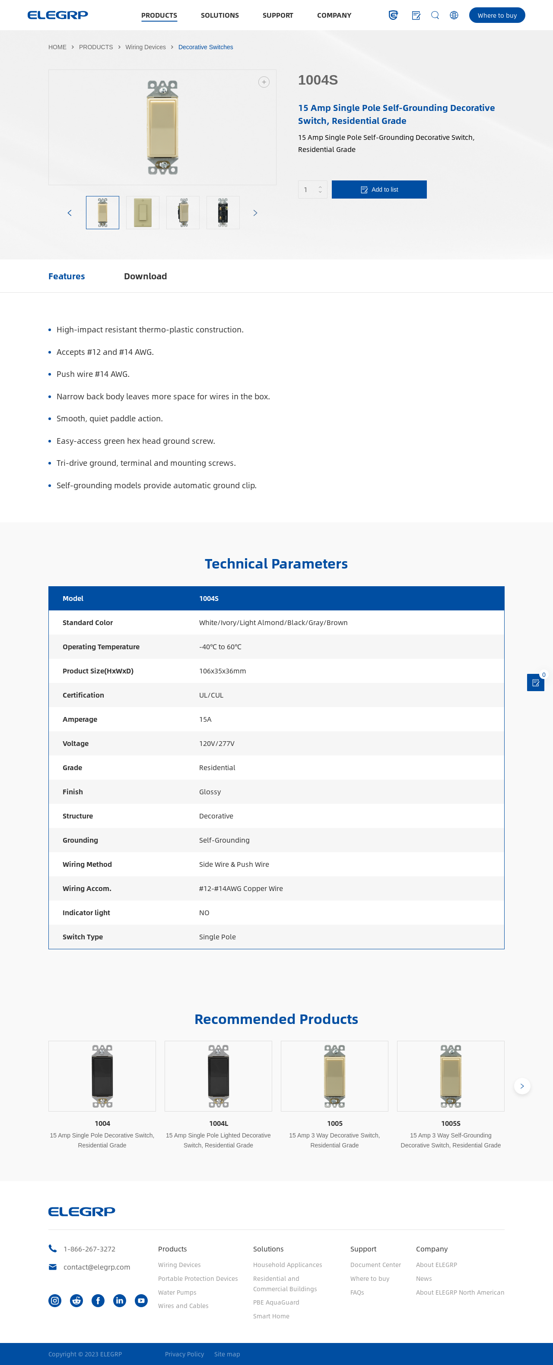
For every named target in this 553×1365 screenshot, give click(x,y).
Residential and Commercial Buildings (285, 1283)
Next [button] (271, 127)
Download (145, 275)
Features (66, 275)
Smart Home (271, 1316)
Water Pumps (177, 1292)
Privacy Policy (184, 1354)
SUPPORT (278, 14)
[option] (162, 127)
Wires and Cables (183, 1305)
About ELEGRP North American (460, 1292)
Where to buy (497, 15)
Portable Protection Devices (198, 1278)
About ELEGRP (436, 1264)
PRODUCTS (159, 14)
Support (363, 1248)
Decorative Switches (205, 47)
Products (172, 1248)
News (424, 1278)
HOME (57, 47)
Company (432, 1248)
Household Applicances (287, 1264)
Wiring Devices (146, 47)
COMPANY (334, 14)
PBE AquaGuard (276, 1302)
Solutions (268, 1248)
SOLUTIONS (220, 14)
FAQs (357, 1292)
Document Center (375, 1264)
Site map (227, 1354)
